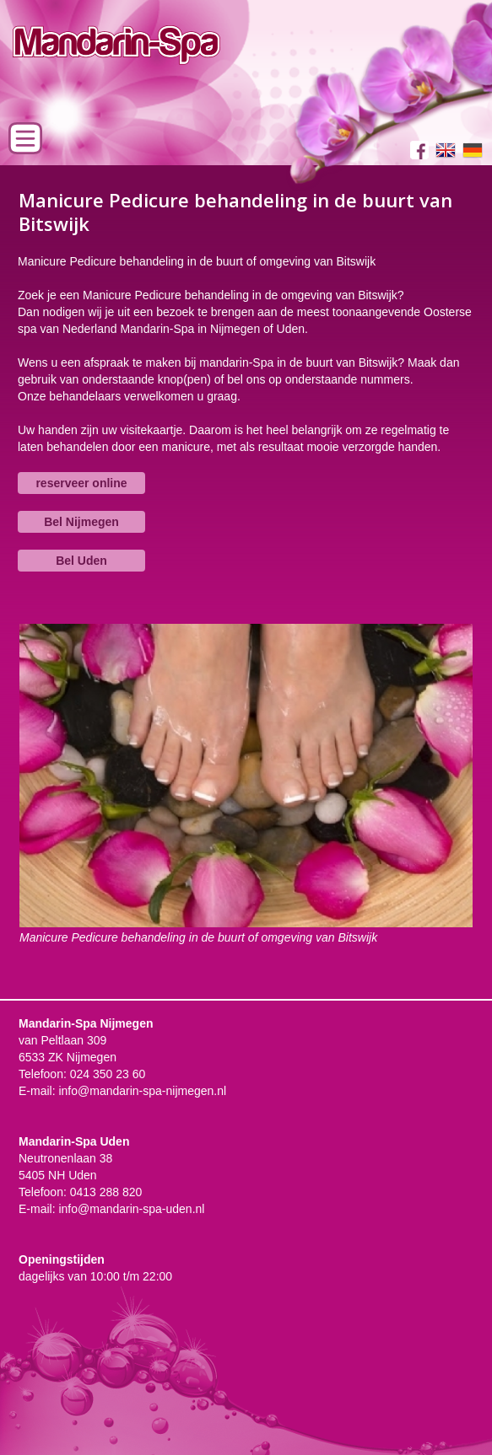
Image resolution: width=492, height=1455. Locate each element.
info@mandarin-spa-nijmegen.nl (142, 1091)
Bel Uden (81, 560)
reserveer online (81, 483)
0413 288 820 (106, 1192)
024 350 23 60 (108, 1074)
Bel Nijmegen (81, 522)
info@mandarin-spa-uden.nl (131, 1209)
